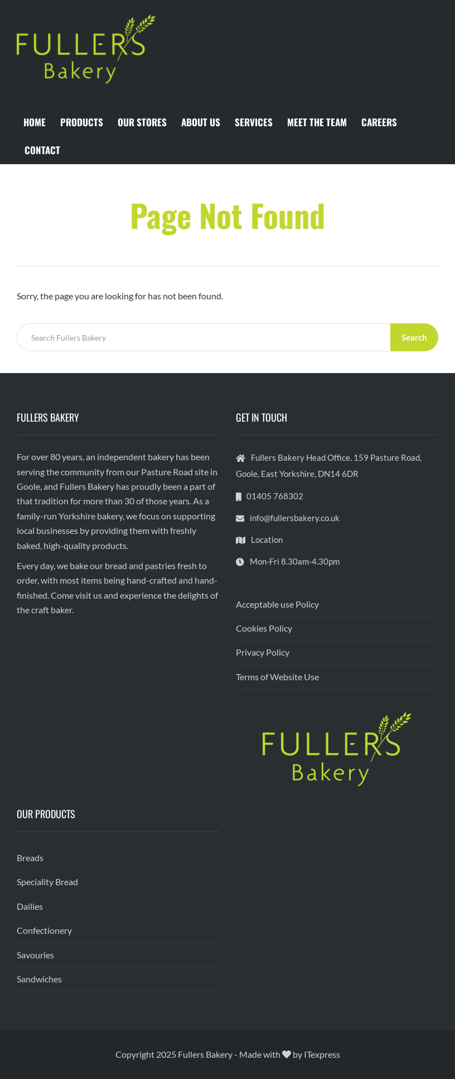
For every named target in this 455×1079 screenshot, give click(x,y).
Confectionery (44, 930)
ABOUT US (200, 122)
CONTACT (42, 150)
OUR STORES (142, 122)
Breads (30, 857)
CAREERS (379, 122)
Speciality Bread (47, 881)
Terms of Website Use (277, 676)
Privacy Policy (262, 652)
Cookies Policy (264, 628)
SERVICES (254, 122)
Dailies (30, 906)
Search (414, 337)
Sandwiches (39, 978)
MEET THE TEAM (317, 122)
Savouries (35, 954)
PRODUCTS (81, 122)
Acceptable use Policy (277, 604)
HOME (34, 122)
